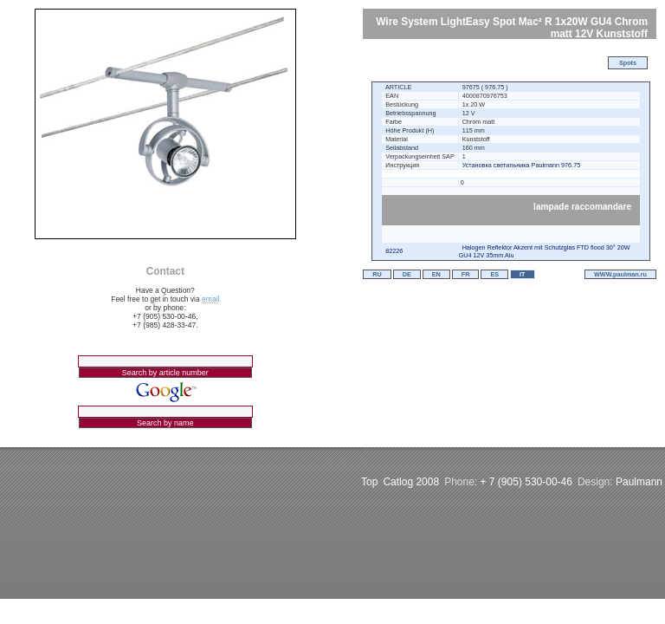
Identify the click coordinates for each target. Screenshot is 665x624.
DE (407, 274)
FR (466, 274)
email (210, 299)
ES (494, 274)
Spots (627, 63)
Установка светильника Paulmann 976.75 (521, 165)
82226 (394, 251)
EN (436, 274)
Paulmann (639, 482)
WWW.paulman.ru (620, 274)
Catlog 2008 (411, 482)
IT (522, 274)
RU (376, 274)
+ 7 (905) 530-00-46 (526, 482)
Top (369, 482)
